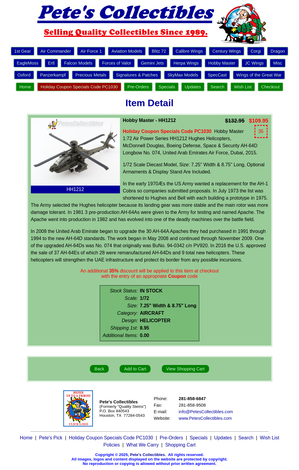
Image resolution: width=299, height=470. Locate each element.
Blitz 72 (159, 51)
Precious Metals (90, 75)
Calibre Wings (189, 51)
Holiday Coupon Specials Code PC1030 (79, 86)
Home (25, 86)
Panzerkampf (53, 75)
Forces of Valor (116, 63)
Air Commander (55, 51)
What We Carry (142, 444)
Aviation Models (126, 51)
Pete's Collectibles (147, 454)
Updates (193, 86)
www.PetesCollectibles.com (205, 418)
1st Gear (22, 51)
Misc (277, 63)
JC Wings (254, 63)
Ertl (51, 63)
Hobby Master (221, 63)
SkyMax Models (182, 75)
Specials (167, 86)
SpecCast (217, 75)
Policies (111, 444)
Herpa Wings (186, 63)
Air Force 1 (91, 51)
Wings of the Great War (259, 75)
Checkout (270, 86)
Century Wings (226, 51)
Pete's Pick (50, 437)
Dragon (277, 51)
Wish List (242, 86)
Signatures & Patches (137, 75)
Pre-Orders (138, 86)
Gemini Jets (152, 63)
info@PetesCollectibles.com (206, 411)
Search (217, 86)
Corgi (256, 51)
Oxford (24, 75)
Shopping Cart (180, 444)
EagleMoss (28, 63)
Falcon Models (78, 63)
